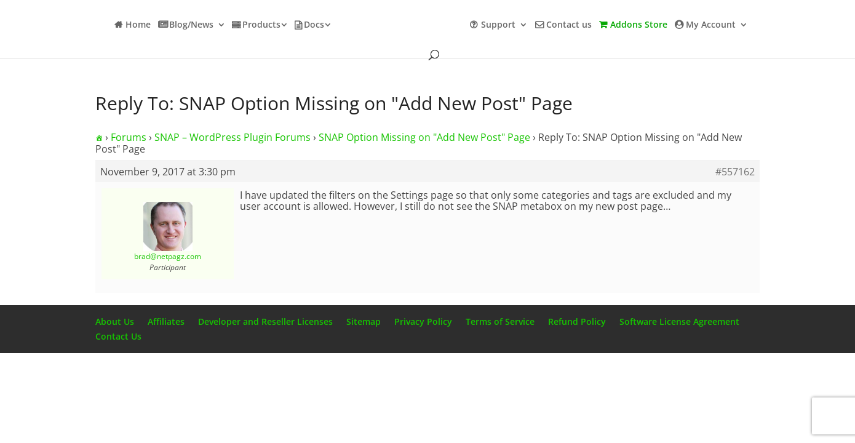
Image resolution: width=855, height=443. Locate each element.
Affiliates (166, 321)
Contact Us (118, 336)
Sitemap (363, 321)
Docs (314, 25)
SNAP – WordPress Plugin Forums (232, 137)
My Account (711, 25)
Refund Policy (577, 321)
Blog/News (191, 25)
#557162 (735, 171)
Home (138, 25)
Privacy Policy (423, 321)
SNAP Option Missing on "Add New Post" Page (424, 137)
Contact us (569, 25)
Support (498, 25)
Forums (128, 137)
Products (261, 25)
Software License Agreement (679, 321)
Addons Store (638, 25)
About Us (114, 321)
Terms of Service (500, 321)
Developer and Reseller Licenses (265, 321)
